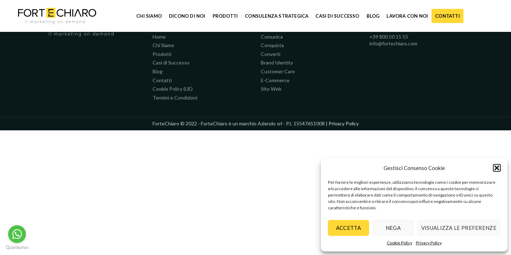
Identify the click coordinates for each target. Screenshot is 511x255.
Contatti (162, 80)
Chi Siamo (163, 45)
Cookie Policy (399, 242)
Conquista (272, 45)
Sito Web (271, 89)
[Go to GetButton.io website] (17, 247)
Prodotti (162, 54)
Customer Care (278, 71)
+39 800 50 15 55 (388, 37)
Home (159, 37)
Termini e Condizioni (175, 98)
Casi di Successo (171, 63)
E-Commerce (275, 80)
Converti (270, 54)
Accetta (348, 228)
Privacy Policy (429, 242)
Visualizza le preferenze (458, 228)
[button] (496, 167)
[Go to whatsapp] (17, 234)
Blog (158, 71)
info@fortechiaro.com (393, 43)
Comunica (272, 37)
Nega (393, 228)
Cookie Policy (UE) (173, 89)
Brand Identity (277, 63)
